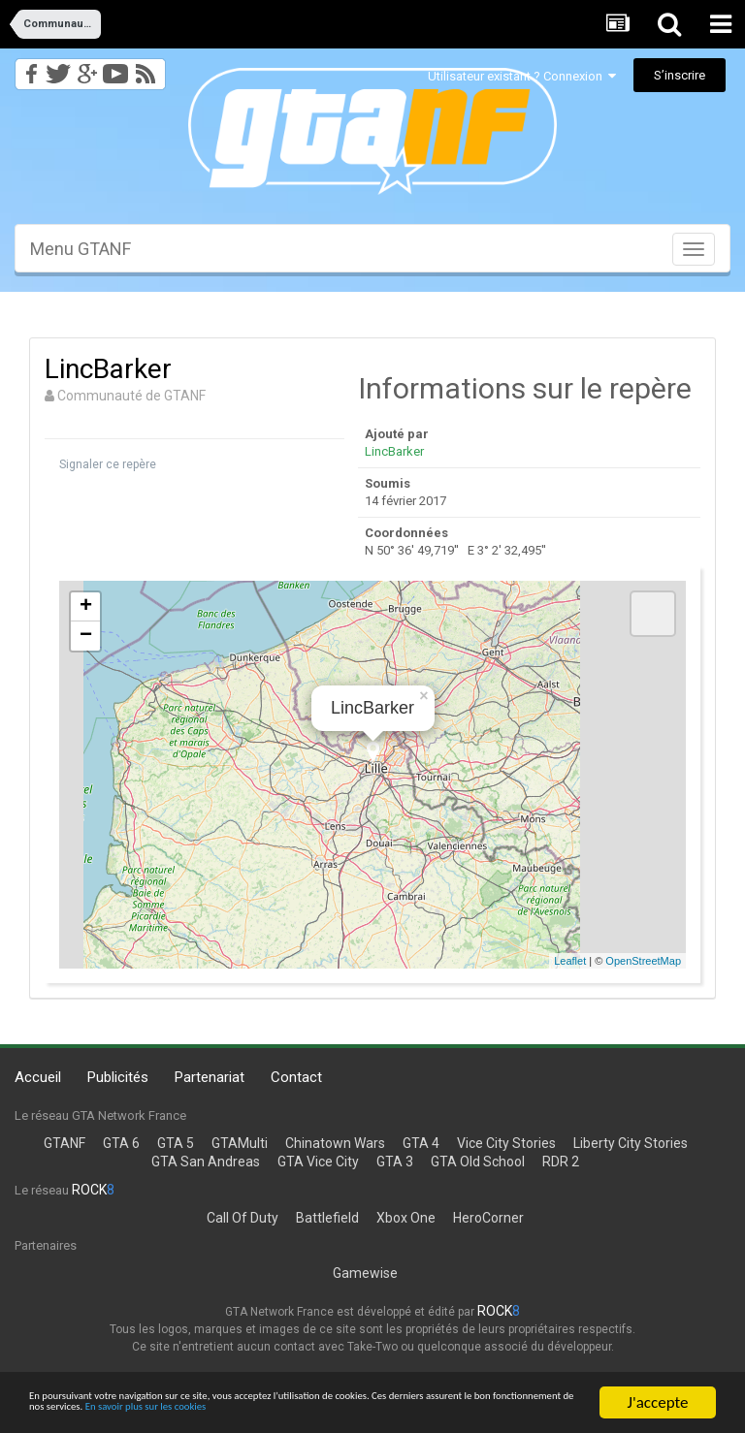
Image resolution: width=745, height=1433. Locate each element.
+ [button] (86, 606)
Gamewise (365, 1273)
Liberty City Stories (630, 1143)
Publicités (117, 1077)
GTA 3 (394, 1161)
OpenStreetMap (643, 961)
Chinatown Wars (335, 1143)
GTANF (64, 1143)
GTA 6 (121, 1143)
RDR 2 (560, 1161)
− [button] (86, 636)
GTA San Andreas (205, 1161)
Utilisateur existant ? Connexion (522, 76)
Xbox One (406, 1218)
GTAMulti (239, 1143)
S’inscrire (679, 75)
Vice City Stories (506, 1143)
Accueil (38, 1077)
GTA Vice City (318, 1161)
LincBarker (394, 451)
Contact (296, 1077)
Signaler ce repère (107, 464)
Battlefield (327, 1218)
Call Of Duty (242, 1218)
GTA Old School (478, 1161)
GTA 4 (421, 1143)
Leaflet (570, 961)
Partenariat (209, 1077)
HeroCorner (488, 1218)
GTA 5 (175, 1143)
